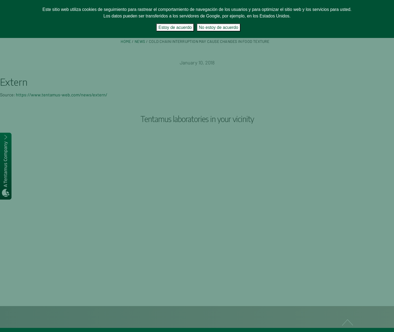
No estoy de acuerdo (218, 27)
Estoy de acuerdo (175, 27)
